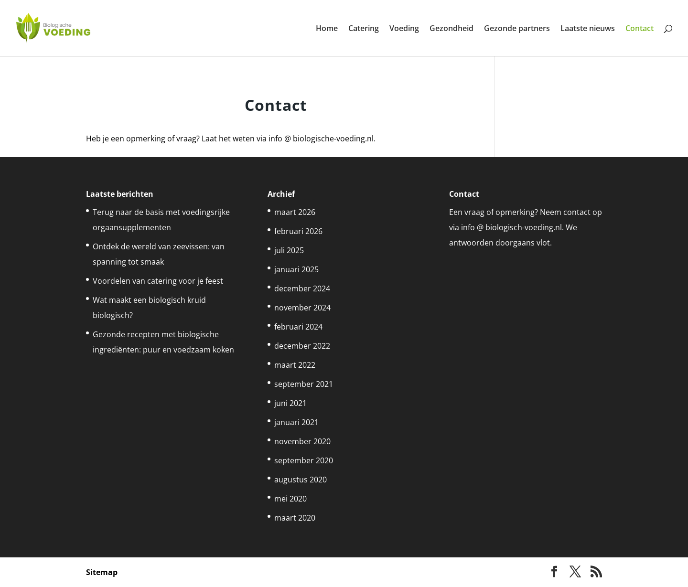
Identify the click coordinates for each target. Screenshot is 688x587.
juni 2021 (290, 403)
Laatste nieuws (587, 29)
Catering (363, 29)
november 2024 (302, 307)
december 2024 (302, 288)
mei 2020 (290, 498)
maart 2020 (294, 517)
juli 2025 (289, 250)
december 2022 (302, 346)
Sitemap (102, 572)
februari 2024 (298, 326)
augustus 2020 (300, 479)
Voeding (404, 29)
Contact (639, 29)
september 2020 (303, 460)
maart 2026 (294, 212)
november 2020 (302, 441)
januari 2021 (296, 422)
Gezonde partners (517, 29)
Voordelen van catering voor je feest (158, 281)
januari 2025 (296, 269)
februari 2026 (298, 231)
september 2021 (303, 384)
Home (327, 29)
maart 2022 (294, 365)
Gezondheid (451, 29)
